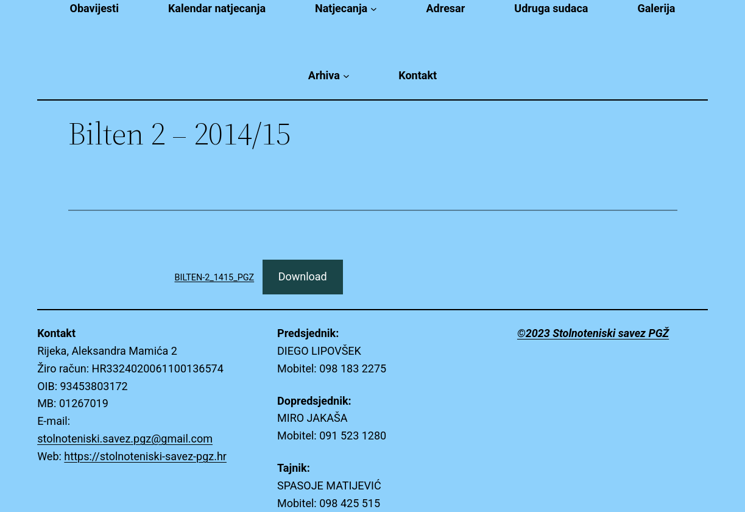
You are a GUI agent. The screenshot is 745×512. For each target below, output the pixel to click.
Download (302, 276)
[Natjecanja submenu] (373, 8)
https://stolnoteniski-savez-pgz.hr (145, 456)
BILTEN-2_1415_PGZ (215, 277)
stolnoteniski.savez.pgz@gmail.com (125, 438)
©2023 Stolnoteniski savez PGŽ (593, 333)
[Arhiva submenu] (346, 76)
